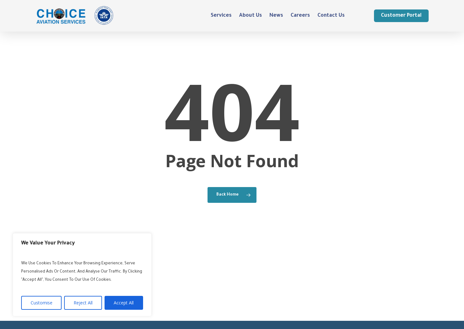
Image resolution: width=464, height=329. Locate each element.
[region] (82, 274)
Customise (41, 303)
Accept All (124, 303)
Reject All (83, 303)
